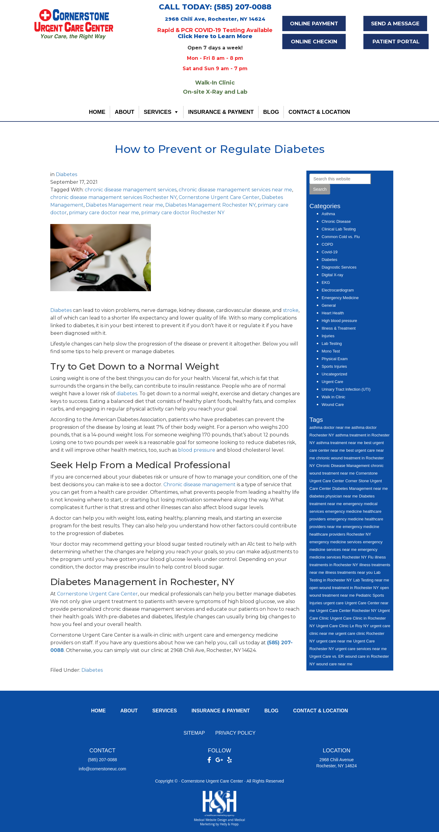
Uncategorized (334, 374)
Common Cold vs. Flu (341, 236)
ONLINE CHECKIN (314, 41)
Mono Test (331, 351)
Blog (271, 112)
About (124, 112)
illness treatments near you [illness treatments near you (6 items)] (349, 572)
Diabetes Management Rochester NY (210, 205)
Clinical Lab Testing (339, 229)
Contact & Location (319, 112)
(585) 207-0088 (102, 759)
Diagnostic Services (339, 267)
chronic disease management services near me (235, 190)
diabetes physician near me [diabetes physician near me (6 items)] (333, 496)
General (329, 305)
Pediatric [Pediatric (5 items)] (363, 595)
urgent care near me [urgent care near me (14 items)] (334, 641)
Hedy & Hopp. (229, 824)
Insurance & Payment (221, 112)
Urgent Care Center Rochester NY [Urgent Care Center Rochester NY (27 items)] (346, 610)
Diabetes (66, 174)
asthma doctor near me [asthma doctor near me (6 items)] (329, 427)
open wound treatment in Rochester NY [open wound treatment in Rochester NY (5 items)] (344, 587)
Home (97, 112)
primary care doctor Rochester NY (182, 212)
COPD (327, 244)
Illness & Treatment (338, 328)
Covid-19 (329, 252)
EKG (326, 282)
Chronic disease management (199, 484)
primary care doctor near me (104, 212)
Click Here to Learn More (215, 36)
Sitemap (194, 733)
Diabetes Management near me (124, 205)
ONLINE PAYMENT (314, 23)
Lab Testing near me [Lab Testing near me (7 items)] (371, 580)
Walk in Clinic (333, 397)
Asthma (328, 214)
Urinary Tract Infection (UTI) (346, 389)
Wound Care (333, 404)
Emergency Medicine (340, 297)
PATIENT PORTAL (396, 41)
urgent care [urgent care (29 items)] (333, 603)
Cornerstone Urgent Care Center (219, 197)
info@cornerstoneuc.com (102, 768)
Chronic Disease (336, 221)
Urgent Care (332, 381)
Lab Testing (332, 343)
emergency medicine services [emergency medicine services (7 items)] (335, 542)
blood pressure (196, 450)
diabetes (126, 393)
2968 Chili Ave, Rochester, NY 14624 (215, 19)
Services (157, 112)
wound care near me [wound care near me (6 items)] (334, 664)
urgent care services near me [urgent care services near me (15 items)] (361, 648)
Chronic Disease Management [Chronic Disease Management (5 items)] (342, 465)
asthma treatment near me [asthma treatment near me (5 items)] (339, 442)
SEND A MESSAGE (395, 23)
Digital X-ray (332, 275)
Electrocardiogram (338, 290)
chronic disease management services (131, 190)
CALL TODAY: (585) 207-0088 (215, 6)
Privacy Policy (235, 733)
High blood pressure (339, 320)
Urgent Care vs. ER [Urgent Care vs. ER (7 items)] (326, 656)
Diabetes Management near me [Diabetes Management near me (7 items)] (360, 488)
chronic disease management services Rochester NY (113, 197)
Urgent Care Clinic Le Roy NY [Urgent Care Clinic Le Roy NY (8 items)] (342, 626)
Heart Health (333, 313)
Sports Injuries (334, 366)
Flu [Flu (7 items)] (370, 557)
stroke (290, 310)
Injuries (328, 336)
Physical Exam (335, 358)
